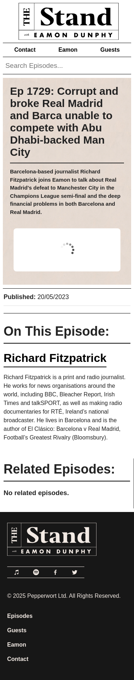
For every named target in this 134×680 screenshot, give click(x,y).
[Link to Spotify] (36, 572)
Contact (25, 50)
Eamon (67, 50)
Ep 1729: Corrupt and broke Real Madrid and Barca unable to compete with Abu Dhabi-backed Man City (64, 121)
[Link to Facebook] (55, 572)
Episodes (20, 616)
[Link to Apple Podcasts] (16, 572)
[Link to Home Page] (67, 20)
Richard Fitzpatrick (55, 357)
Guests (110, 50)
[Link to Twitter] (74, 572)
